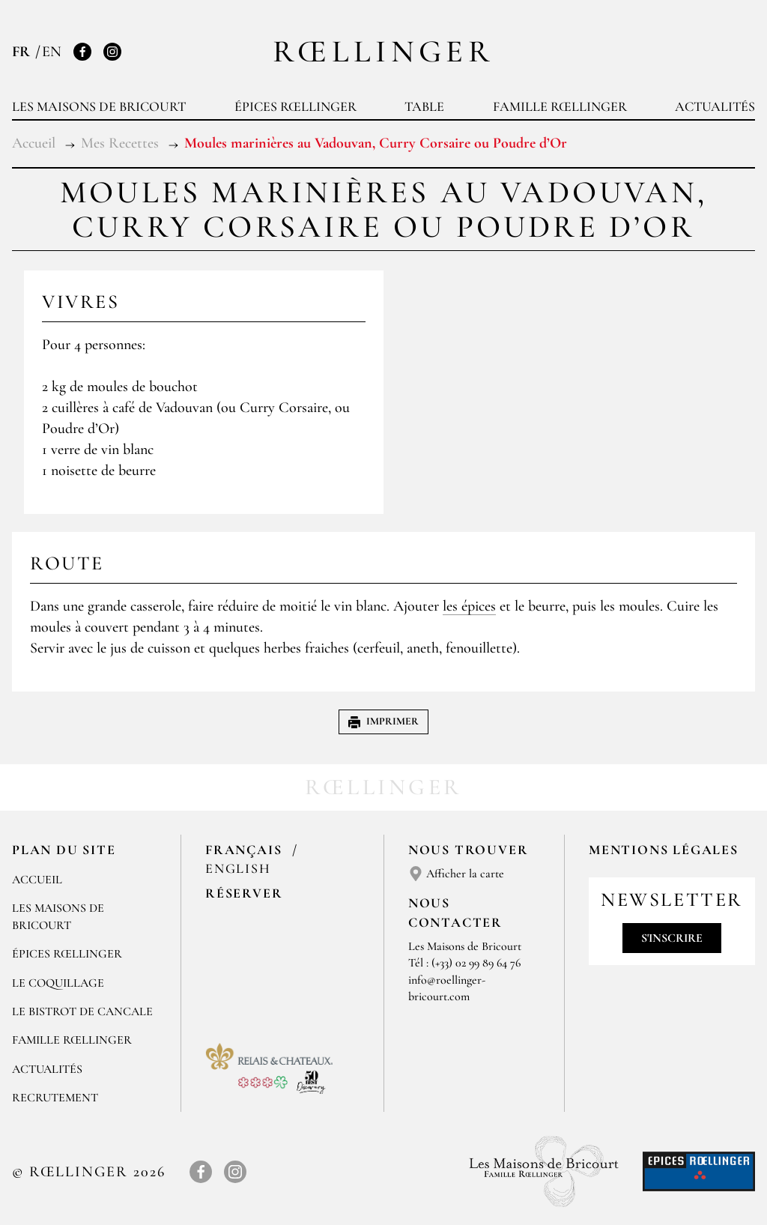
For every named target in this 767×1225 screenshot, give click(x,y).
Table (424, 106)
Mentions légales (664, 849)
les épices (469, 606)
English (238, 868)
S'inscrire (672, 938)
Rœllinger (383, 51)
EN (51, 52)
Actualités (715, 106)
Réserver (243, 893)
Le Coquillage (58, 983)
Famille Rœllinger (560, 106)
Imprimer (383, 721)
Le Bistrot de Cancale (82, 1011)
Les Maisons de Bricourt (99, 106)
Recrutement (55, 1097)
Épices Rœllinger (295, 106)
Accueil (37, 879)
